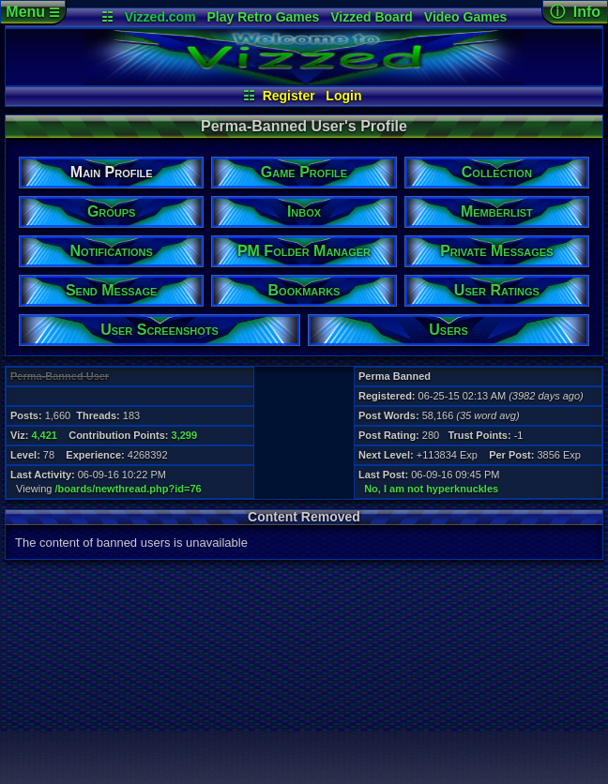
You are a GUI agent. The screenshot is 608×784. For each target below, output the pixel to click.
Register (289, 95)
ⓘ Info (575, 12)
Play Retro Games (263, 16)
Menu (32, 12)
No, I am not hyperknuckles (431, 488)
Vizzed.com (160, 16)
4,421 (44, 435)
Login (343, 95)
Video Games (465, 16)
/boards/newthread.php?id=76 (128, 488)
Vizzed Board (371, 16)
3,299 (185, 435)
